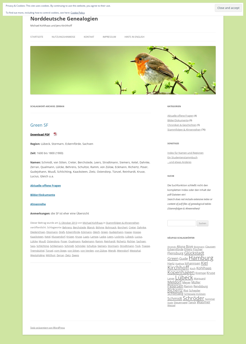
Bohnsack (110, 227)
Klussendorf (58, 236)
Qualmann (74, 241)
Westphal (135, 250)
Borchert (123, 227)
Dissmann (52, 232)
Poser (64, 241)
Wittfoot (50, 255)
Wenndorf (123, 250)
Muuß (42, 241)
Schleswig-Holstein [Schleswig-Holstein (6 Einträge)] (195, 294)
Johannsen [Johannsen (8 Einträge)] (192, 263)
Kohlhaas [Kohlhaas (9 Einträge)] (203, 268)
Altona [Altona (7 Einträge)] (181, 246)
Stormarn (113, 246)
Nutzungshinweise (63, 36)
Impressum (109, 36)
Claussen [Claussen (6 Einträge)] (210, 246)
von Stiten (73, 250)
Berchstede (79, 227)
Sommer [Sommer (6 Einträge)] (210, 299)
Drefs (62, 232)
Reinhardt (109, 241)
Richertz (121, 241)
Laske (102, 236)
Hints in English (134, 36)
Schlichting (42, 246)
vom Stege (60, 250)
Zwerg (75, 255)
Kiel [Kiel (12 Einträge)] (204, 263)
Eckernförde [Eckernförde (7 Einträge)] (175, 249)
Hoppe (137, 232)
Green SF (39, 125)
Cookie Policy (78, 12)
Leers (110, 236)
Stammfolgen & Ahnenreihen (122, 222)
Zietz (68, 255)
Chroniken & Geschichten (181, 125)
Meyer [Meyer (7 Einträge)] (186, 282)
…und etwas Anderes (179, 162)
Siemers (102, 246)
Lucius (138, 236)
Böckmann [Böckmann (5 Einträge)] (199, 246)
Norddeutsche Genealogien (64, 18)
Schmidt (69, 246)
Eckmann (86, 232)
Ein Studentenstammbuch (182, 157)
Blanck (91, 227)
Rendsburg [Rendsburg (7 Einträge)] (200, 286)
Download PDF (40, 134)
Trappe (146, 246)
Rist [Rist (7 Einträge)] (185, 290)
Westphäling (37, 255)
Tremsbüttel (37, 250)
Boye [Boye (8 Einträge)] (189, 246)
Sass (32, 246)
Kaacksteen (36, 236)
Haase (128, 232)
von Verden (87, 250)
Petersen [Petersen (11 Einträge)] (175, 286)
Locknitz (119, 236)
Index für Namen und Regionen (185, 153)
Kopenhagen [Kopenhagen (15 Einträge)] (181, 272)
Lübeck (129, 236)
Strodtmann (127, 246)
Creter (132, 227)
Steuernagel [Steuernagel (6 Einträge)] (180, 302)
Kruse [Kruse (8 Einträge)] (211, 273)
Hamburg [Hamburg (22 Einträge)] (201, 258)
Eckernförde (73, 232)
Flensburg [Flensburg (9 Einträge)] (175, 253)
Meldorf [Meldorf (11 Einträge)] (174, 282)
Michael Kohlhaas (93, 222)
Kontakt (89, 36)
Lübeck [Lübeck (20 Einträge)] (184, 277)
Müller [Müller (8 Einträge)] (196, 282)
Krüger (70, 236)
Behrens (67, 227)
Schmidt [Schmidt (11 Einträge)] (174, 298)
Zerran (60, 255)
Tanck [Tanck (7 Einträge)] (192, 302)
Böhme (100, 227)
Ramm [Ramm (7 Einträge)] (188, 286)
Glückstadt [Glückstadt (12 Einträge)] (194, 253)
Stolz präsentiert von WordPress (47, 327)
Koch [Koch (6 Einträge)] (193, 268)
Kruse (78, 236)
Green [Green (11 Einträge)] (172, 258)
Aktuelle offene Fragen (180, 115)
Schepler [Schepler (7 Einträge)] (194, 290)
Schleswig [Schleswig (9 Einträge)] (175, 293)
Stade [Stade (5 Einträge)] (170, 302)
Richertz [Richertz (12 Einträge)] (175, 290)
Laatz (86, 236)
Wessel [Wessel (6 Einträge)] (171, 305)
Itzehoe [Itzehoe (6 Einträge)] (179, 263)
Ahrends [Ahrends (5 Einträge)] (171, 246)
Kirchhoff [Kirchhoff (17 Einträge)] (178, 267)
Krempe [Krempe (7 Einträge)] (200, 273)
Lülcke (34, 241)
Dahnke (141, 227)
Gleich (96, 232)
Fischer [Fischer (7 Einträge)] (198, 249)
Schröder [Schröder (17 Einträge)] (193, 297)
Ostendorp (53, 241)
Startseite (36, 36)
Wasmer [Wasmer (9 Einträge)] (203, 302)
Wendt (112, 250)
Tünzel (49, 250)
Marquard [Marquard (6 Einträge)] (199, 278)
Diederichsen (37, 232)
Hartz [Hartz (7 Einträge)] (171, 263)
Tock (138, 246)
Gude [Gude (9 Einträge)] (183, 258)
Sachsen (141, 241)
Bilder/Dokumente (178, 120)
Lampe (94, 236)
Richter (131, 241)
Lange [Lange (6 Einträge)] (170, 278)
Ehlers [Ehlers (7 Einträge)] (188, 249)
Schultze (91, 246)
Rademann (88, 241)
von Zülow (101, 250)
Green (104, 232)
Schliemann (56, 246)
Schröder (80, 246)
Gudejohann (116, 232)
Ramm (99, 241)
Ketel (47, 236)
